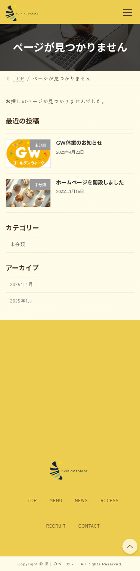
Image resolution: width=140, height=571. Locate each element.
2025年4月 (21, 284)
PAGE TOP (130, 545)
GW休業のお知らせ (79, 143)
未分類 (17, 244)
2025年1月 (21, 300)
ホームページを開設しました (90, 182)
